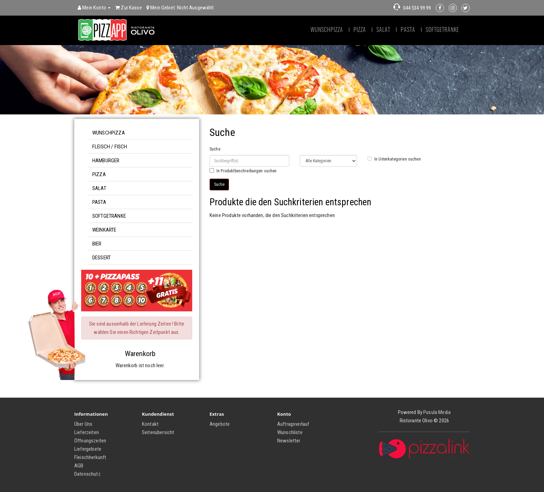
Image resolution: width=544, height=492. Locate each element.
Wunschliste (290, 432)
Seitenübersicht (158, 432)
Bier (97, 244)
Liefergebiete (87, 449)
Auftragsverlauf (293, 424)
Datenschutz (87, 474)
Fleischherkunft (90, 457)
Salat (383, 29)
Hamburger (105, 160)
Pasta (408, 29)
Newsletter (288, 441)
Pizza (360, 29)
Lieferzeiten (86, 432)
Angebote (220, 424)
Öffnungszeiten (90, 441)
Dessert (101, 257)
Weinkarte (104, 230)
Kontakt (150, 424)
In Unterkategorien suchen (394, 159)
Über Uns (83, 424)
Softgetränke (442, 29)
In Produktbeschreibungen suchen (243, 170)
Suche (215, 149)
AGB (78, 466)
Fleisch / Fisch (109, 147)
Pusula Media (437, 412)
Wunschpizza (327, 29)
